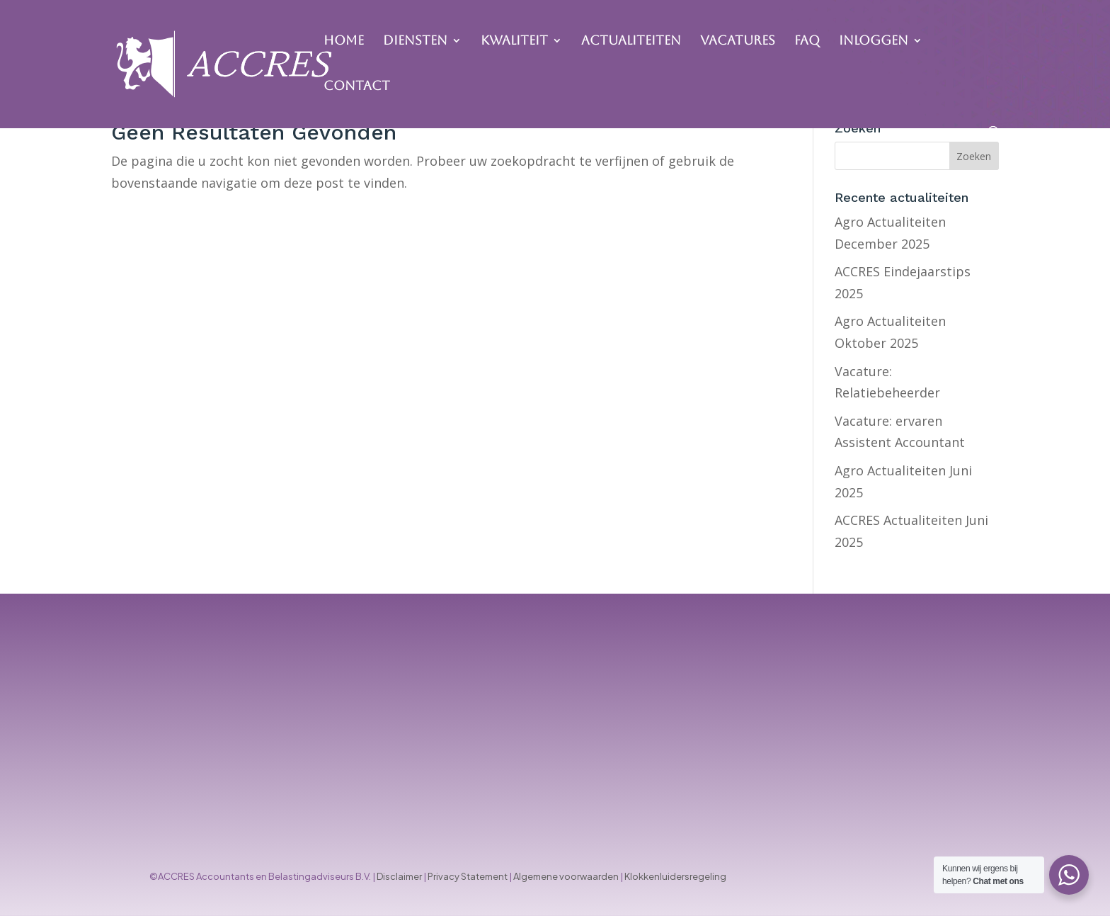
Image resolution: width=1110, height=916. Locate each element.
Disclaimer (399, 876)
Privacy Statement (468, 876)
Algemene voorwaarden (566, 876)
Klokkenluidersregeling (675, 876)
